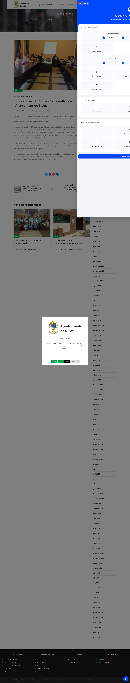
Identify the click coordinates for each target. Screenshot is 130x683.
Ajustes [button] (67, 361)
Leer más (54, 361)
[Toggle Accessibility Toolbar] (126, 679)
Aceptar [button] (60, 361)
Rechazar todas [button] (75, 361)
